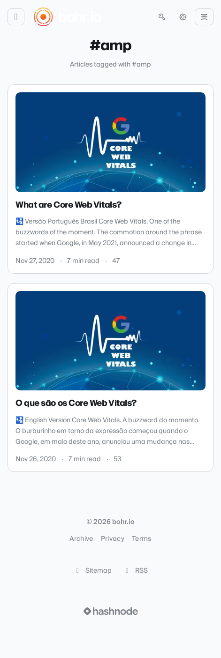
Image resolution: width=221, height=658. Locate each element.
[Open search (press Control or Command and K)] (161, 16)
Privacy (112, 539)
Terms (142, 539)
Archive (81, 539)
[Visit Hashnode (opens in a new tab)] (111, 611)
